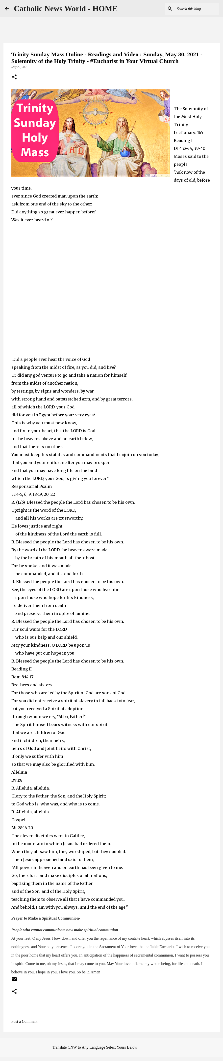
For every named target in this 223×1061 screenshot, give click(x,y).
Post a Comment (24, 1021)
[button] (14, 77)
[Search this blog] (193, 9)
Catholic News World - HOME (66, 8)
